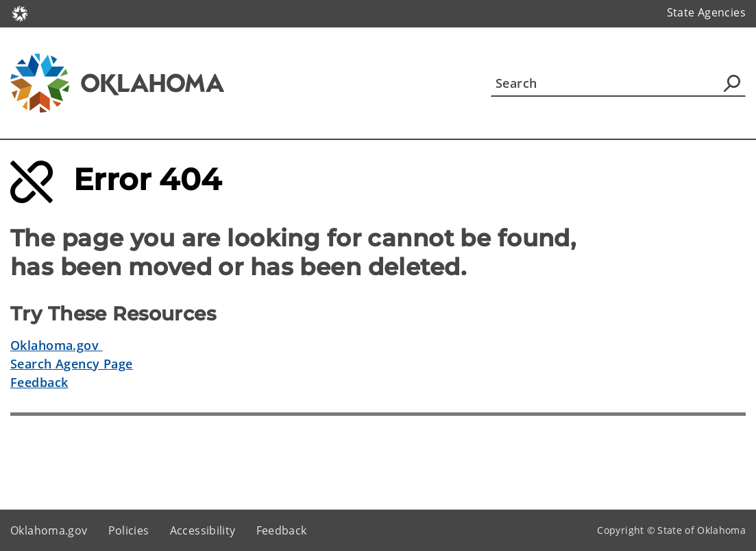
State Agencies (706, 12)
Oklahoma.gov (56, 345)
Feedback (39, 382)
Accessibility (203, 530)
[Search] (618, 83)
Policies (128, 530)
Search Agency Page (71, 363)
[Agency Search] (732, 83)
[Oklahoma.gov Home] (19, 12)
